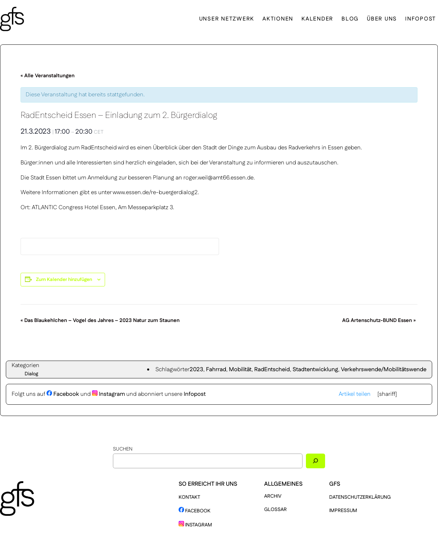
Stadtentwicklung (315, 369)
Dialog (31, 374)
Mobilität (240, 369)
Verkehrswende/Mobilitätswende (383, 369)
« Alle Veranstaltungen (48, 75)
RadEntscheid (272, 369)
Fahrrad (216, 369)
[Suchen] (315, 461)
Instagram (108, 394)
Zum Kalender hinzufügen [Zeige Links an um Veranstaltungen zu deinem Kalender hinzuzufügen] (64, 279)
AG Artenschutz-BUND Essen (379, 320)
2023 (196, 369)
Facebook (63, 394)
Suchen (122, 449)
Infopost (195, 394)
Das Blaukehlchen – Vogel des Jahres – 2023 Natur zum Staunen (100, 320)
